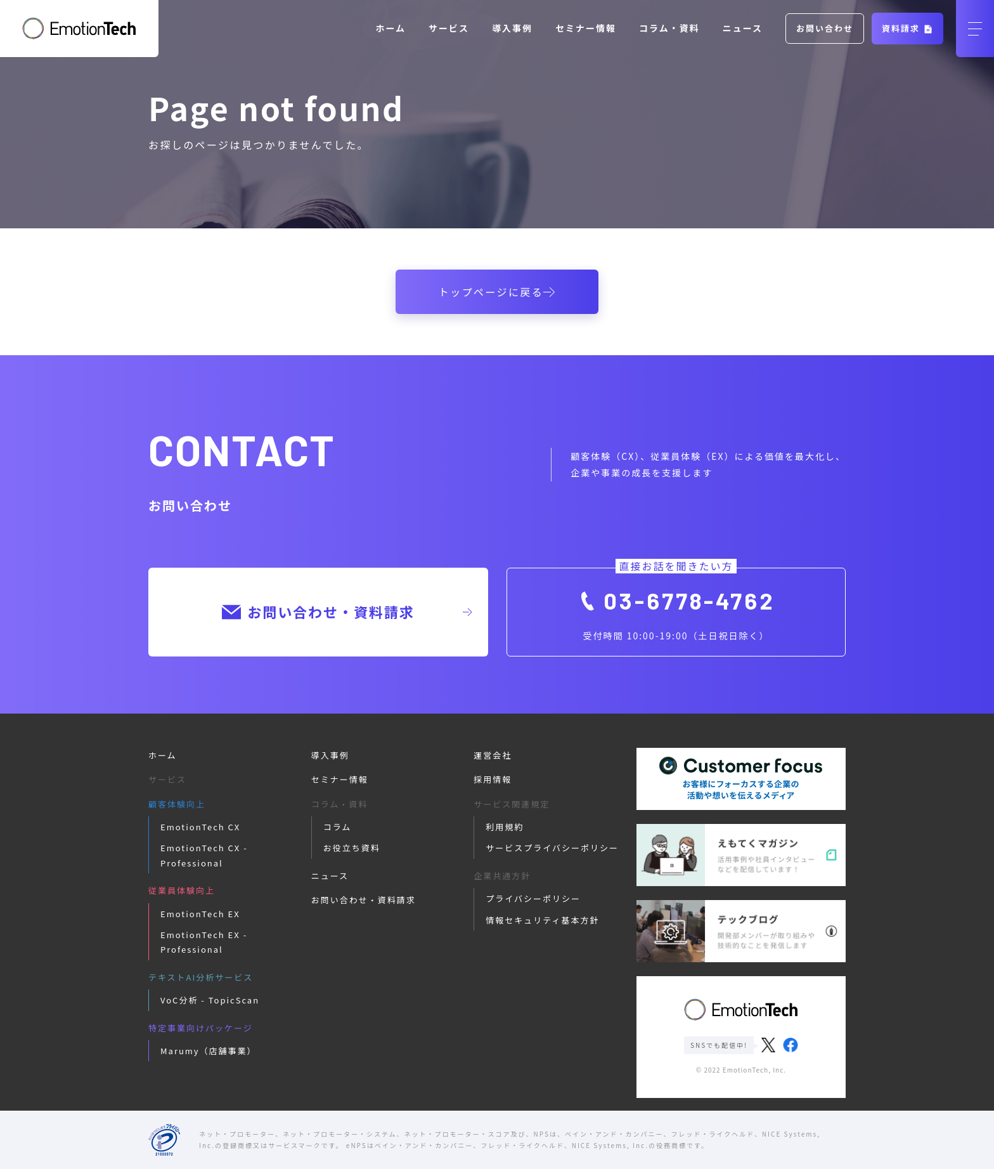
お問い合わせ (824, 28)
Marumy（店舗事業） (208, 1051)
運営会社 (493, 755)
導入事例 (512, 28)
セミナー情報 (585, 28)
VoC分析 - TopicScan (209, 1000)
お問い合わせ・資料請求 (346, 611)
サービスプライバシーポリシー (552, 848)
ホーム (391, 28)
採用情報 (493, 779)
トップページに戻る (497, 291)
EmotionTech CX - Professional (204, 855)
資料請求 (907, 28)
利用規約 (505, 827)
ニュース (743, 28)
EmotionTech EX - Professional (203, 942)
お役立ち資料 (351, 848)
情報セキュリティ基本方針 (542, 920)
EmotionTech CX (200, 827)
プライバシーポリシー (533, 898)
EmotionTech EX (200, 914)
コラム (337, 827)
